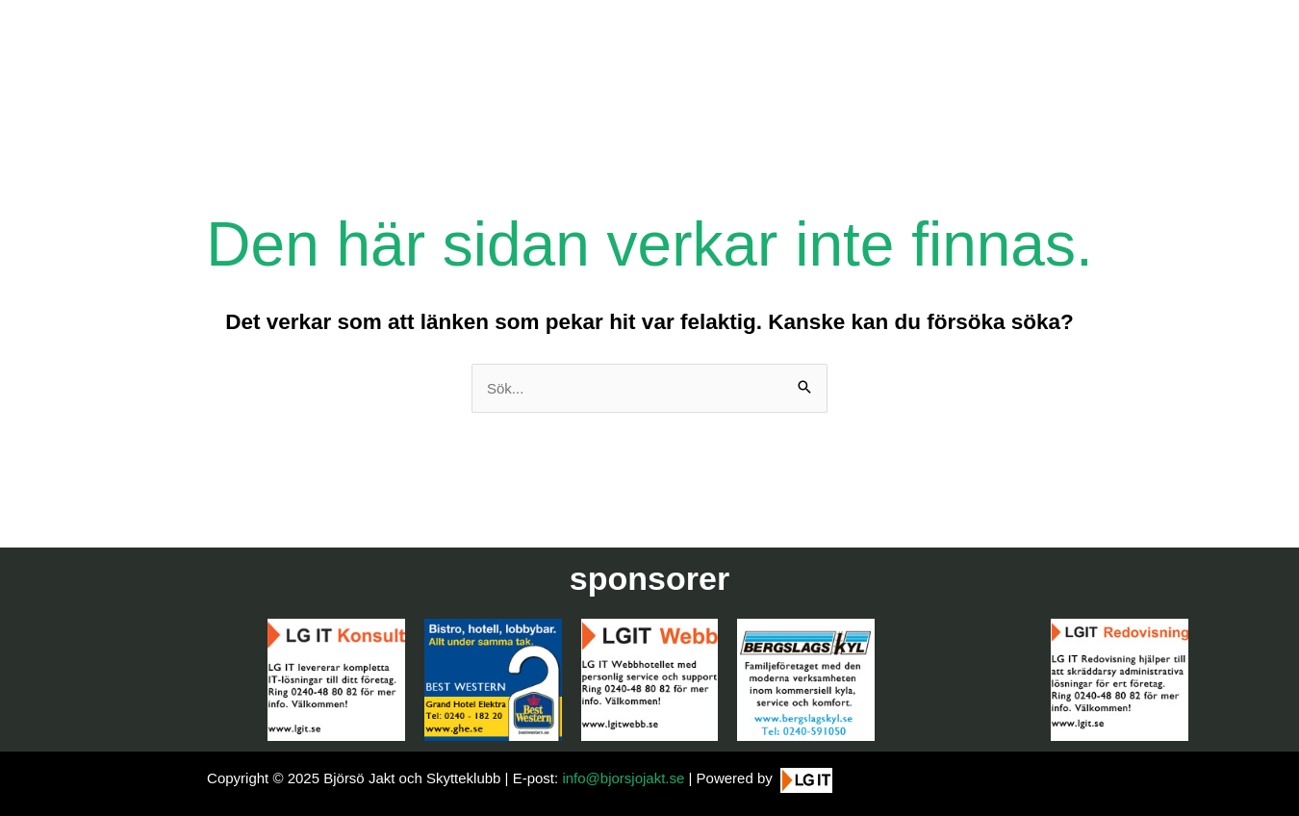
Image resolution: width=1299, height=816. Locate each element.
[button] (1258, 789)
